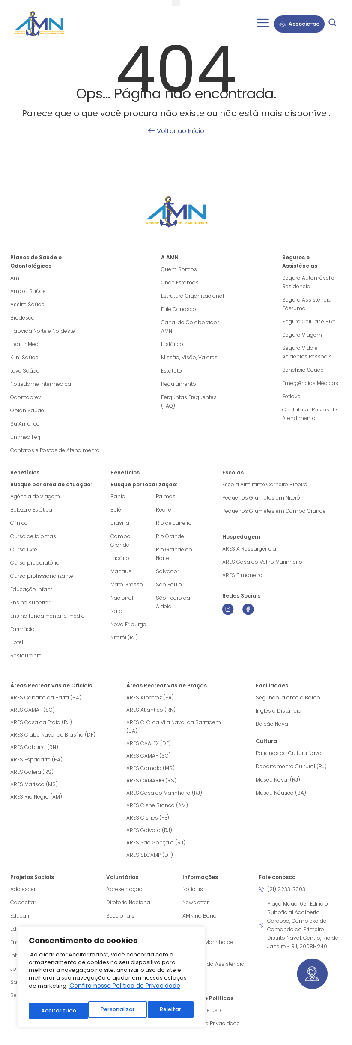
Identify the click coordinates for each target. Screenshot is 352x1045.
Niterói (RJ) (124, 637)
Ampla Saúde (28, 291)
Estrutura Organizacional (192, 295)
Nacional (121, 597)
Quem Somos (179, 269)
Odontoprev (25, 397)
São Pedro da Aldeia (173, 602)
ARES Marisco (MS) (34, 784)
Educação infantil (32, 589)
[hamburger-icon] (262, 24)
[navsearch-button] (332, 23)
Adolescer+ (24, 889)
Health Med (24, 344)
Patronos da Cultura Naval (289, 753)
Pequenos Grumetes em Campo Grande (274, 511)
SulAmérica (25, 423)
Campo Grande (120, 540)
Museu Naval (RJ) (278, 779)
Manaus (120, 571)
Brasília (119, 523)
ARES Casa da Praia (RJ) (41, 722)
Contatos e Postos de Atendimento (309, 414)
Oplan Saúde (27, 410)
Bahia (117, 496)
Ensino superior (30, 602)
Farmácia (22, 629)
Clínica (19, 523)
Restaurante (26, 655)
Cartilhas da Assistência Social (213, 968)
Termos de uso (201, 1010)
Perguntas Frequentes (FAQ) (189, 401)
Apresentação (124, 889)
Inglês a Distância (278, 710)
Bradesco (22, 317)
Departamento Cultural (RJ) (291, 766)
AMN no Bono (199, 915)
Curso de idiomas (33, 536)
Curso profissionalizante (41, 576)
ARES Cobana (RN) (34, 747)
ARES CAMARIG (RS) (151, 780)
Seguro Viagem (302, 334)
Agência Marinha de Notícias (207, 946)
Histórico (172, 344)
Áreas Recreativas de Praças (166, 685)
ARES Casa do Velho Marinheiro (263, 561)
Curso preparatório (35, 562)
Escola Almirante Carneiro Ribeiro (264, 484)
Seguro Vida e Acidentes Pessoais (307, 352)
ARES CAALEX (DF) (148, 743)
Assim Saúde (27, 304)
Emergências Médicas (310, 383)
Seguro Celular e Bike (309, 321)
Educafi (19, 915)
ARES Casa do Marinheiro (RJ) (164, 792)
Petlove (291, 396)
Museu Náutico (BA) (281, 792)
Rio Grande (170, 536)
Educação (23, 929)
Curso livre (23, 549)
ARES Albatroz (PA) (150, 697)
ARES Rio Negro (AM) (36, 796)
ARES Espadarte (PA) (36, 759)
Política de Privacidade (211, 1023)
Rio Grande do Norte (174, 554)
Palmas (166, 496)
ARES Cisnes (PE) (147, 817)
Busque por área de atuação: (51, 484)
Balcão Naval (272, 724)
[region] (111, 980)
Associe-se (299, 23)
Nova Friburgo (128, 624)
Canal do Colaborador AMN (190, 327)
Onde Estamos (180, 282)
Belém (118, 509)
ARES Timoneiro (242, 575)
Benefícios (24, 472)
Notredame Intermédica (40, 384)
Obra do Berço (124, 929)
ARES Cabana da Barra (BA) (45, 697)
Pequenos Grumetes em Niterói (261, 497)
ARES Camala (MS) (150, 768)
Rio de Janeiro (174, 523)
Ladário (119, 558)
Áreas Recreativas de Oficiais (51, 685)
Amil (16, 277)
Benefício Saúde (303, 369)
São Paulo (169, 584)
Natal (117, 611)
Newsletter (195, 902)
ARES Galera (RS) (32, 772)
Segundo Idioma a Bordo (288, 697)
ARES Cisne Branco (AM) (157, 805)
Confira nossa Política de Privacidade (124, 991)
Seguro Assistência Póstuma (306, 304)
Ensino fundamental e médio (47, 615)
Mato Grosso (126, 584)
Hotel (16, 642)
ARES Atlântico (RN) (151, 709)
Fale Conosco (178, 309)
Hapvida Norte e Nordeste (42, 331)
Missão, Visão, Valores (189, 357)
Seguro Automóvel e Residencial (308, 282)
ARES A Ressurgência (249, 548)
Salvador (167, 571)
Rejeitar (110, 1011)
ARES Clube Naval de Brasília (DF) (52, 734)
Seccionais (120, 915)
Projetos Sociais (32, 877)
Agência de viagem (35, 496)
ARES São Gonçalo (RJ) (155, 842)
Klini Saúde (24, 357)
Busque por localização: (143, 484)
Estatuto (171, 370)
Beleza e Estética (31, 509)
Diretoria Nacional (129, 902)
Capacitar (23, 902)
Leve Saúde (24, 370)
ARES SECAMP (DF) (149, 854)
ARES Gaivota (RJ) (149, 830)
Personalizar (57, 1011)
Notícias (192, 889)
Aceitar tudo (165, 1011)
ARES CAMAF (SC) (32, 709)
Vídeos (191, 929)
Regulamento (178, 384)
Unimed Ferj (25, 437)
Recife (163, 509)
